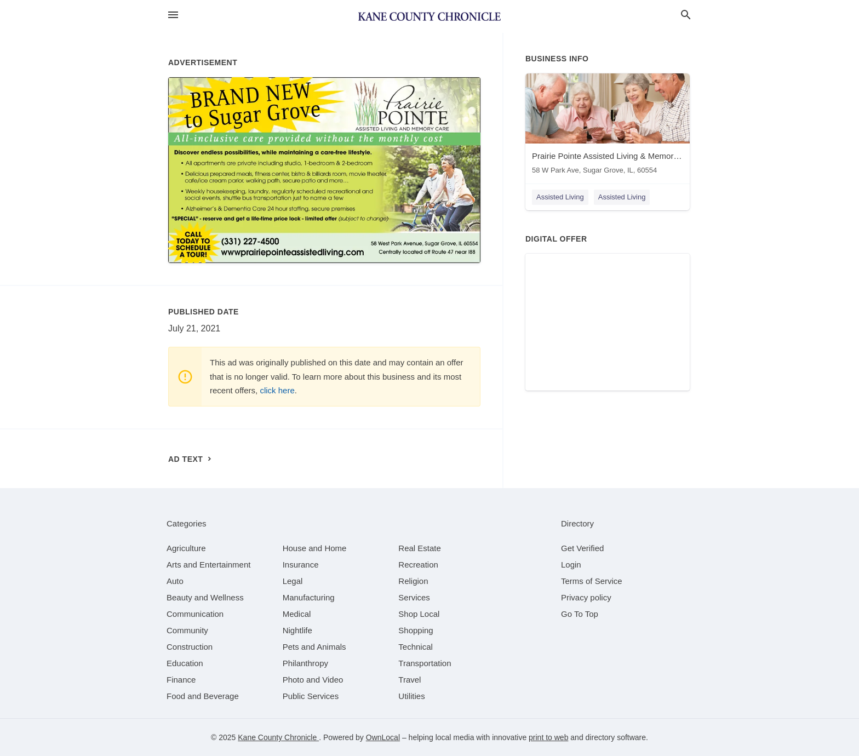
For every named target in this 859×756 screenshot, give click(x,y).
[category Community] (187, 630)
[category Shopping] (415, 630)
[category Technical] (415, 646)
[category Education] (185, 663)
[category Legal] (293, 581)
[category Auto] (175, 581)
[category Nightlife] (297, 630)
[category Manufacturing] (309, 597)
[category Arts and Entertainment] (208, 564)
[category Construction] (190, 646)
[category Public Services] (311, 696)
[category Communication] (195, 613)
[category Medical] (297, 613)
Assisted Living (560, 197)
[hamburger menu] (173, 15)
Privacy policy (586, 597)
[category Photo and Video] (313, 679)
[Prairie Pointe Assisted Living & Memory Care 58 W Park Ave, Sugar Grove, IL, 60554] (607, 126)
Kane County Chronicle (278, 737)
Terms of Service (591, 581)
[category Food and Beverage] (203, 696)
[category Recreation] (418, 564)
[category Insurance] (301, 564)
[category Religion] (413, 581)
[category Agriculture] (186, 548)
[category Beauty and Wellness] (205, 597)
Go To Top (579, 613)
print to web (548, 737)
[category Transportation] (424, 663)
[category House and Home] (315, 548)
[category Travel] (409, 679)
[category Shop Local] (418, 613)
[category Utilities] (411, 696)
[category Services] (414, 597)
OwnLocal (383, 737)
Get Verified (582, 548)
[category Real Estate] (419, 548)
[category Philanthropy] (305, 663)
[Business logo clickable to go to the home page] (429, 16)
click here (277, 390)
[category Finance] (181, 679)
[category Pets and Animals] (314, 646)
